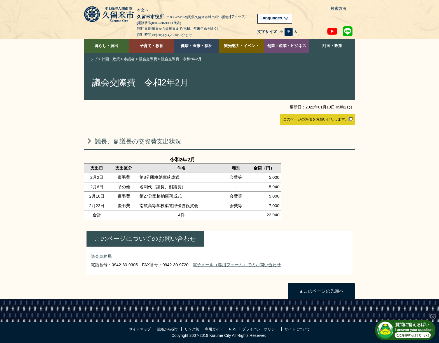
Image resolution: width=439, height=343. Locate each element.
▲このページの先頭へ (321, 291)
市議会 (129, 59)
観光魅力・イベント (241, 46)
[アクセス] (238, 16)
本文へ (143, 10)
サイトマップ (140, 329)
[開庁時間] (144, 34)
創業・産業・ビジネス (286, 46)
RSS (232, 329)
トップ (92, 59)
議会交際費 (148, 59)
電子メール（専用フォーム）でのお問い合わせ (237, 264)
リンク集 (192, 329)
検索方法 (338, 8)
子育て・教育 (151, 46)
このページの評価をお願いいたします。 (317, 119)
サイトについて (297, 329)
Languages (274, 18)
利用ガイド (214, 329)
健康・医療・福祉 (196, 46)
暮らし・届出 (106, 46)
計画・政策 (332, 46)
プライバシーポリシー (260, 329)
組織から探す (168, 329)
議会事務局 (101, 256)
